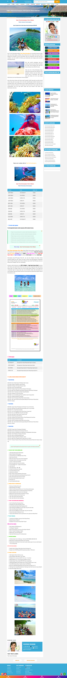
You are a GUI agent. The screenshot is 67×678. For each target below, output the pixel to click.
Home (7, 17)
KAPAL (8, 4)
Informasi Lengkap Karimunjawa (49, 154)
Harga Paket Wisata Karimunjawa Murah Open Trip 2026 (54, 94)
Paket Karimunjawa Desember (49, 142)
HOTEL (17, 4)
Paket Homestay (18, 671)
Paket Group (17, 668)
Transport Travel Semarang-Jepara (50, 160)
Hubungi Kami (9, 668)
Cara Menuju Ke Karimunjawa (49, 152)
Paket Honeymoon (18, 667)
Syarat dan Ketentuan (10, 672)
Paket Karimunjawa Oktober (49, 139)
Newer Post (17, 660)
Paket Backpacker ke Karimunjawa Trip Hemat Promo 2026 (54, 105)
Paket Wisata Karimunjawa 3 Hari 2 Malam (15, 250)
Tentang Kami (9, 667)
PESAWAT (13, 4)
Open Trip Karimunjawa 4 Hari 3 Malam (28, 246)
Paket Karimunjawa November (49, 140)
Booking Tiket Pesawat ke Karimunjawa (50, 157)
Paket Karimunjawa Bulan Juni (49, 133)
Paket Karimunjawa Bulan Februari (50, 127)
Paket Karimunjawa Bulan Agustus (50, 136)
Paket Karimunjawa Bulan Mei (49, 131)
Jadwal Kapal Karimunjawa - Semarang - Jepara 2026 (54, 99)
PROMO (48, 4)
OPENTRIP (38, 4)
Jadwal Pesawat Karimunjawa (49, 158)
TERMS (57, 4)
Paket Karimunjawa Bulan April (49, 130)
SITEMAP (52, 4)
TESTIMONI (27, 671)
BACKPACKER (43, 4)
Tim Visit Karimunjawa (31, 163)
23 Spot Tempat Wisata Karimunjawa (50, 161)
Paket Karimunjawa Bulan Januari (50, 125)
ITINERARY (27, 4)
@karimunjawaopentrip (29, 669)
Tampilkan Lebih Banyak (31, 660)
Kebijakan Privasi (9, 671)
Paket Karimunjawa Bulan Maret (49, 128)
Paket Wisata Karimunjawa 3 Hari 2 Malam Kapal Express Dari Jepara (54, 116)
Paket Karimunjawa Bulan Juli (49, 134)
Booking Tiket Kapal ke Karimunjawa (50, 155)
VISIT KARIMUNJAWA (28, 672)
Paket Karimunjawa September (49, 137)
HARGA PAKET (22, 4)
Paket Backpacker (18, 672)
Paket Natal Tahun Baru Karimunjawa (50, 143)
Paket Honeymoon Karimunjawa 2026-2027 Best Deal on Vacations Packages (54, 110)
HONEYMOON (33, 4)
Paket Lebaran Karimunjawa (12, 17)
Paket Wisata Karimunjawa (25, 53)
